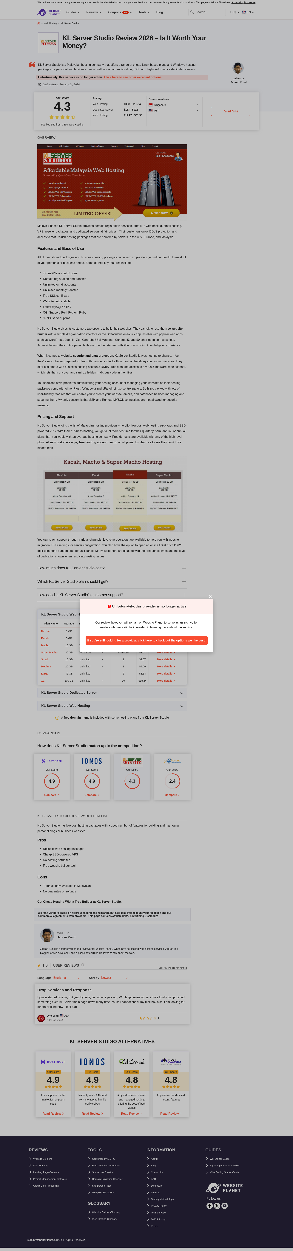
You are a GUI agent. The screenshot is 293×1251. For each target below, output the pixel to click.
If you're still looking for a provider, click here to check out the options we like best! (146, 640)
